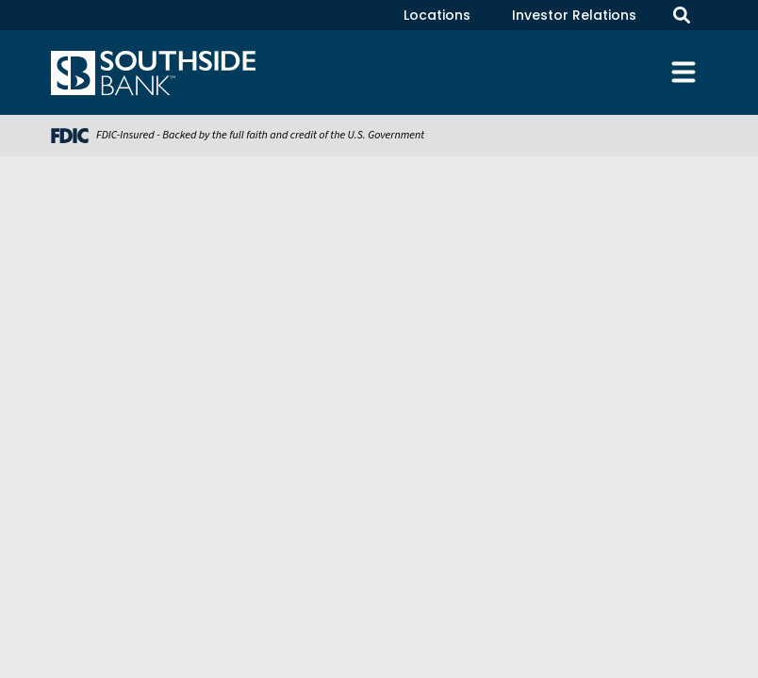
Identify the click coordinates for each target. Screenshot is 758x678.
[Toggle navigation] (683, 72)
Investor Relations (574, 15)
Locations (437, 15)
